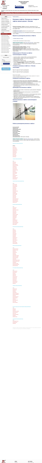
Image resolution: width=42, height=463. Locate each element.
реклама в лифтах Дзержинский (5, 44)
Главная (2, 12)
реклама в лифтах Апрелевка (5, 43)
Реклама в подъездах (5, 19)
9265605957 (4, 8)
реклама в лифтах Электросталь (5, 48)
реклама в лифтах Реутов (4, 39)
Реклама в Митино (4, 24)
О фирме (29, 12)
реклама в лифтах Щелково (5, 49)
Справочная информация (36, 12)
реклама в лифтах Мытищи (5, 52)
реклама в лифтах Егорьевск (5, 36)
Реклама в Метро (4, 27)
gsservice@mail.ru (19, 5)
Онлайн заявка (7, 12)
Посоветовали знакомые (6, 61)
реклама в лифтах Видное (4, 40)
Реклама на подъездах (5, 21)
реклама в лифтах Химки (4, 35)
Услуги (12, 12)
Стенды (2, 32)
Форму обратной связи (29, 42)
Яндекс (4, 60)
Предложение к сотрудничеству (20, 12)
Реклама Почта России (5, 30)
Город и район (3, 29)
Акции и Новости (4, 18)
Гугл (3, 59)
